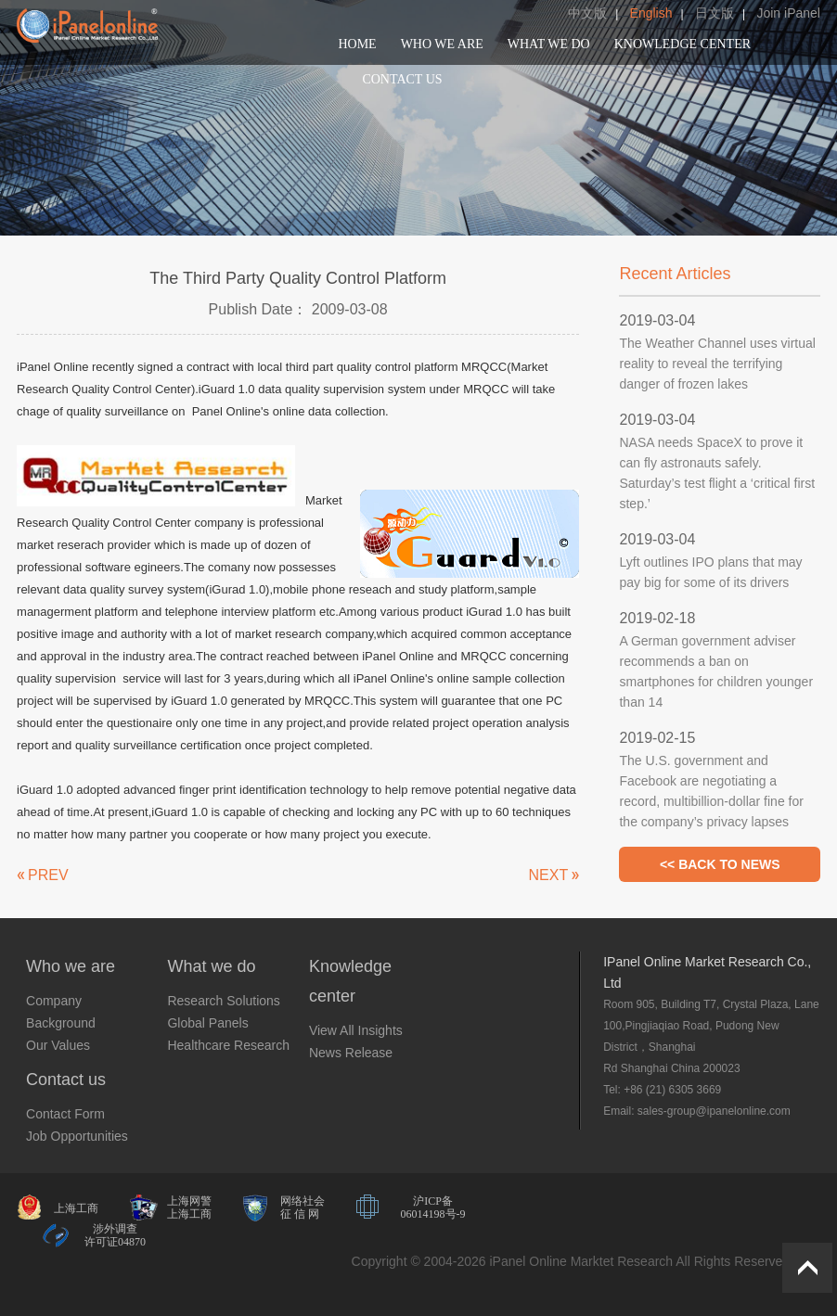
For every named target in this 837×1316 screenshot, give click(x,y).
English (651, 13)
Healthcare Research (228, 1045)
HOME (357, 44)
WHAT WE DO (549, 44)
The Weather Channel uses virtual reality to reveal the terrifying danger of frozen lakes (717, 363)
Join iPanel (788, 13)
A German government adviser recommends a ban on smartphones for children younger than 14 (716, 671)
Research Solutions (223, 1000)
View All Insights (356, 1030)
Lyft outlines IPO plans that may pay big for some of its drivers (710, 572)
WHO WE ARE (442, 44)
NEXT (549, 875)
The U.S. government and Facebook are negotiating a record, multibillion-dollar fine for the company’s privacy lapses (711, 791)
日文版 (714, 13)
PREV (48, 875)
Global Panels (207, 1023)
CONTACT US (402, 79)
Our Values (58, 1045)
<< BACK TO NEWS (720, 864)
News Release (351, 1052)
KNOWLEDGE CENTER (682, 44)
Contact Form (65, 1113)
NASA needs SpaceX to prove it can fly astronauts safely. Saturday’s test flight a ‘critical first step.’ (717, 473)
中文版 (587, 13)
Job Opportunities (77, 1136)
